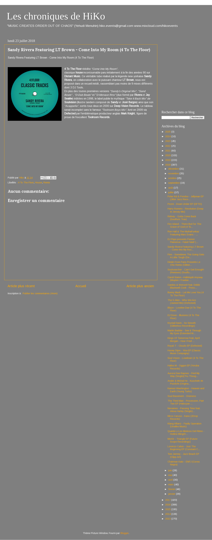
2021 (168, 150)
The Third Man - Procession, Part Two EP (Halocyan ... (186, 402)
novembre (174, 173)
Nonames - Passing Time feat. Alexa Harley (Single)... (184, 410)
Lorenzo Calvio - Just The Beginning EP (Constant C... (184, 448)
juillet (171, 192)
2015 (168, 509)
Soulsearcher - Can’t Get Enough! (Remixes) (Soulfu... (186, 271)
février (172, 489)
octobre (172, 178)
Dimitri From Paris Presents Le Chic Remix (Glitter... (184, 263)
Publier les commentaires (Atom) (40, 293)
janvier (172, 494)
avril (170, 479)
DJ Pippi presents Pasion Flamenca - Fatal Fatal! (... (183, 240)
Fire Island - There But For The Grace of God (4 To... (184, 225)
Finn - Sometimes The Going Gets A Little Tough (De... (186, 256)
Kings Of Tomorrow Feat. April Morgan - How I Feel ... (184, 339)
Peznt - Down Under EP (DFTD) (185, 204)
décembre (174, 168)
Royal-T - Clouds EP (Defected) (185, 345)
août (171, 187)
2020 (168, 155)
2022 (168, 146)
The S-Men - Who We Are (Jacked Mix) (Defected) (182, 301)
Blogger (124, 533)
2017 (168, 500)
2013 (168, 518)
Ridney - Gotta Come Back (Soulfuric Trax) (182, 218)
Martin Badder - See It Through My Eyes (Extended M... (184, 332)
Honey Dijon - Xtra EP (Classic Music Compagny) (184, 352)
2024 (168, 136)
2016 (168, 504)
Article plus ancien (140, 286)
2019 (168, 160)
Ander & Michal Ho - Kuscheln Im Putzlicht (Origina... (185, 382)
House (38, 182)
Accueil (80, 286)
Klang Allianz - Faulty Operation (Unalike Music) (184, 425)
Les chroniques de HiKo (56, 16)
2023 (168, 141)
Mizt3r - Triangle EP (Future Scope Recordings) (182, 440)
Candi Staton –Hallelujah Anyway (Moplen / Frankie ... (185, 278)
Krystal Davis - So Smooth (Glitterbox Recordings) (182, 324)
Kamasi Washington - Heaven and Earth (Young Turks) (186, 390)
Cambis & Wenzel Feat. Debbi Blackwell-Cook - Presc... (184, 286)
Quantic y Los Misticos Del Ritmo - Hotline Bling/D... (186, 432)
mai (170, 475)
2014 (168, 514)
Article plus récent (21, 286)
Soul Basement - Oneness (182, 396)
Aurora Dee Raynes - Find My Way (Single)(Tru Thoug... (184, 374)
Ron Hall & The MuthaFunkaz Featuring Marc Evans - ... (183, 233)
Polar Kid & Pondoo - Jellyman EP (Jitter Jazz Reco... (186, 198)
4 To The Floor (26, 182)
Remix (46, 182)
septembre (174, 183)
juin (170, 470)
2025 (168, 131)
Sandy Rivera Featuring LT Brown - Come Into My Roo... (186, 248)
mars (171, 484)
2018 (168, 164)
